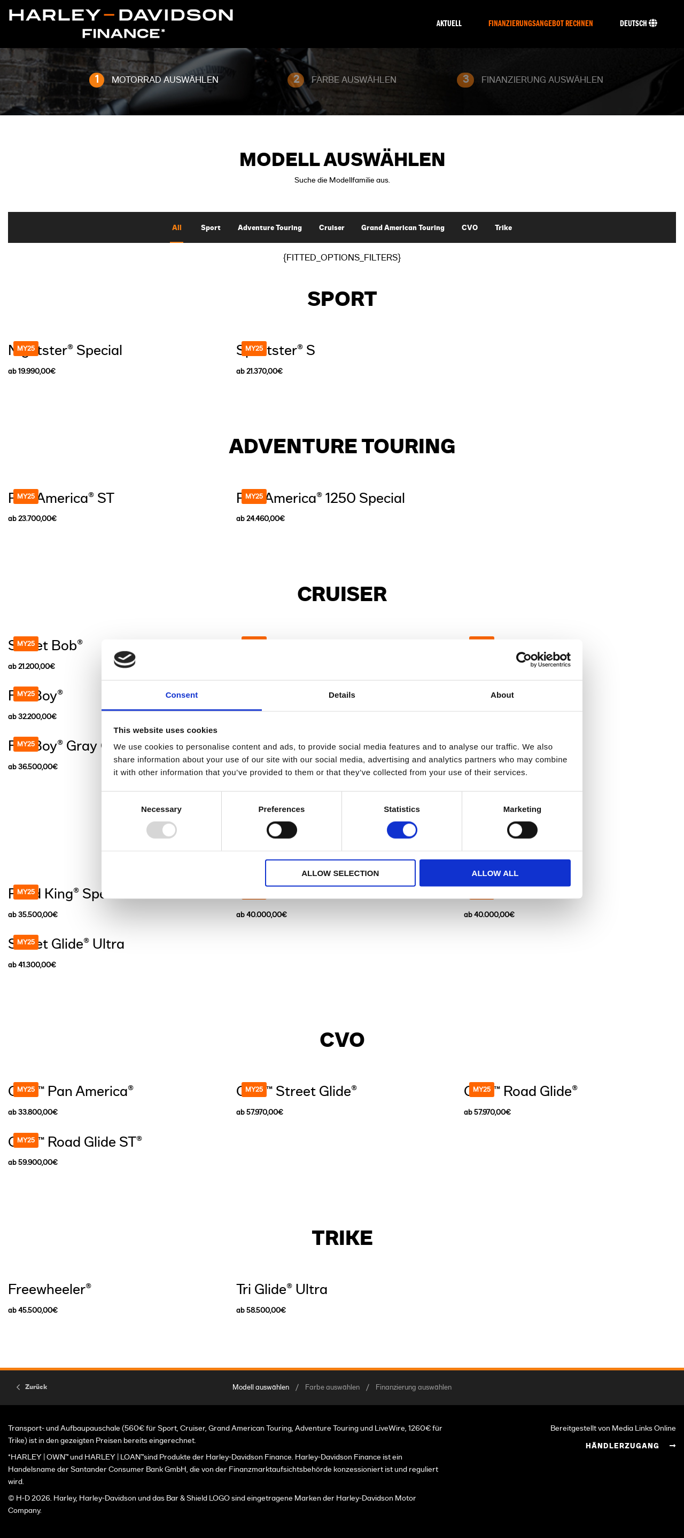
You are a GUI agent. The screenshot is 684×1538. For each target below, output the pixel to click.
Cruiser (332, 228)
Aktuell (449, 24)
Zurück (36, 1387)
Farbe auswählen (332, 1387)
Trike (503, 228)
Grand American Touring (403, 228)
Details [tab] (342, 694)
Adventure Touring (270, 228)
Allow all (495, 872)
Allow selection (340, 872)
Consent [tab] (182, 694)
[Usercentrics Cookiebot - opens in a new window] (524, 660)
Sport (211, 228)
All (177, 228)
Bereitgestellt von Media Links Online (613, 1428)
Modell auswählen (260, 1387)
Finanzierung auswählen (414, 1387)
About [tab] (502, 694)
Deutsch (638, 23)
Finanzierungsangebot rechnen (540, 24)
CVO (470, 228)
